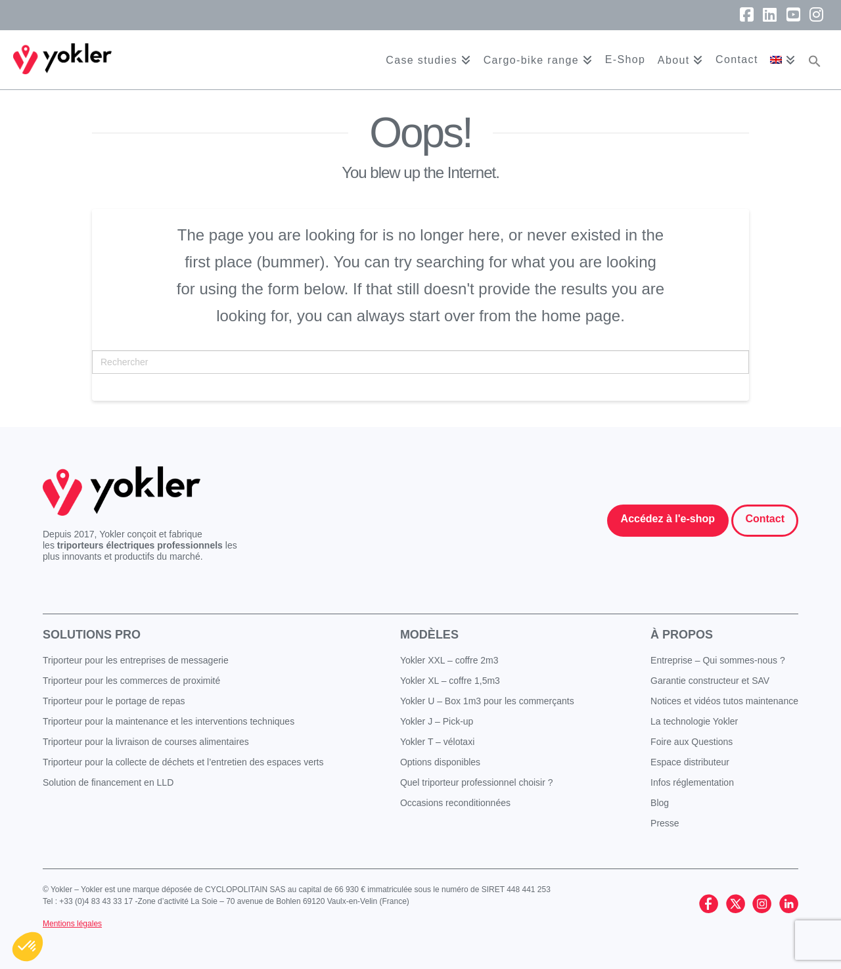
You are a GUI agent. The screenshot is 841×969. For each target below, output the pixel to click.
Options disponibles (440, 762)
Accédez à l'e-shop (668, 518)
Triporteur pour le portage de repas (114, 701)
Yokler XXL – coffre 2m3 (449, 660)
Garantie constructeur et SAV (709, 680)
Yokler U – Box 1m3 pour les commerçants (487, 701)
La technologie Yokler (694, 721)
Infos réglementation (692, 782)
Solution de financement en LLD (108, 782)
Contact (764, 518)
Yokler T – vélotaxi (437, 741)
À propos (681, 634)
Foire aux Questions (691, 741)
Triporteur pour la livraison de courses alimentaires (146, 741)
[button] (815, 59)
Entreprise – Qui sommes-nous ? (717, 660)
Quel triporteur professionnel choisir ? (476, 782)
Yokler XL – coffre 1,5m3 (450, 680)
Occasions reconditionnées (455, 803)
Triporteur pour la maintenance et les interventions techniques (168, 721)
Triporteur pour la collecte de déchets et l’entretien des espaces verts (183, 762)
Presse (664, 823)
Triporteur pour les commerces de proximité (131, 680)
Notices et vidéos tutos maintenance (724, 701)
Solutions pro (92, 634)
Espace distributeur (689, 762)
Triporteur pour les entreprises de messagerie (136, 660)
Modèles (429, 634)
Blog (659, 803)
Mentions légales (72, 923)
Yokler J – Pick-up (437, 721)
